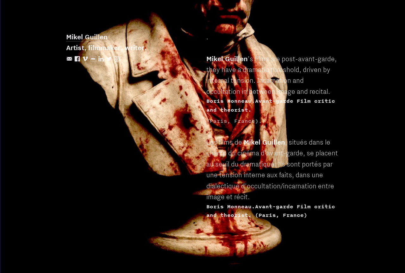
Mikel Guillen (87, 37)
